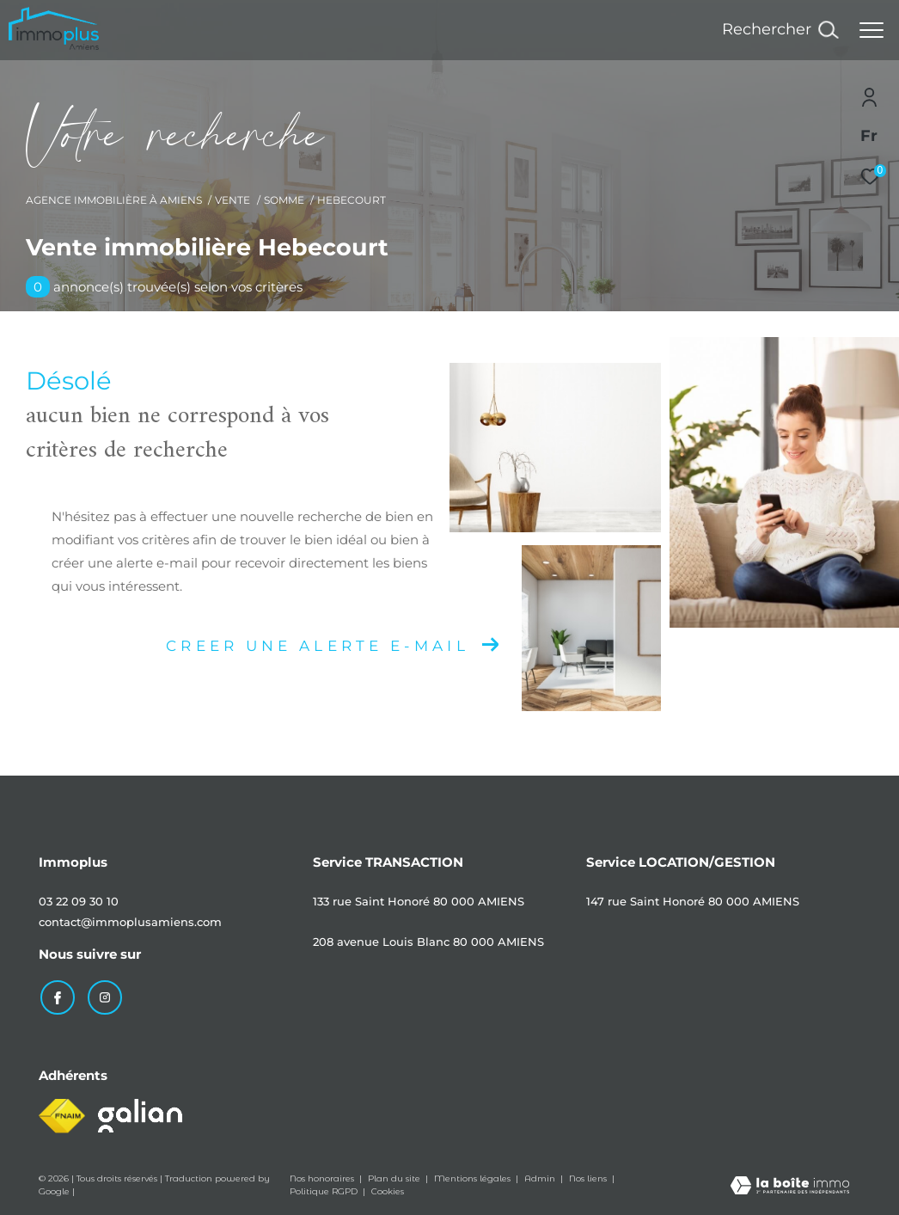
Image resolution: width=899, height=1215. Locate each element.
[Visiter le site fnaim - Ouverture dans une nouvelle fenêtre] (62, 1114)
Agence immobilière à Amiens (114, 199)
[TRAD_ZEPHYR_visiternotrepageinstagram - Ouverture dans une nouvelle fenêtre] (103, 996)
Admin (541, 1176)
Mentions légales (473, 1176)
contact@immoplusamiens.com (130, 922)
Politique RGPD (324, 1189)
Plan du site (395, 1176)
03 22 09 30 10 (79, 901)
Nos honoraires (323, 1176)
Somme (284, 199)
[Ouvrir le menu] (871, 30)
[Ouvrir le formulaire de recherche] (780, 30)
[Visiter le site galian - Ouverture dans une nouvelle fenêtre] (140, 1114)
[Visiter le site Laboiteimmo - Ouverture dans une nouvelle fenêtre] (789, 1185)
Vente (232, 199)
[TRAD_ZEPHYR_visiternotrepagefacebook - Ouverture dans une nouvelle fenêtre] (56, 996)
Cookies (387, 1190)
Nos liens (589, 1176)
